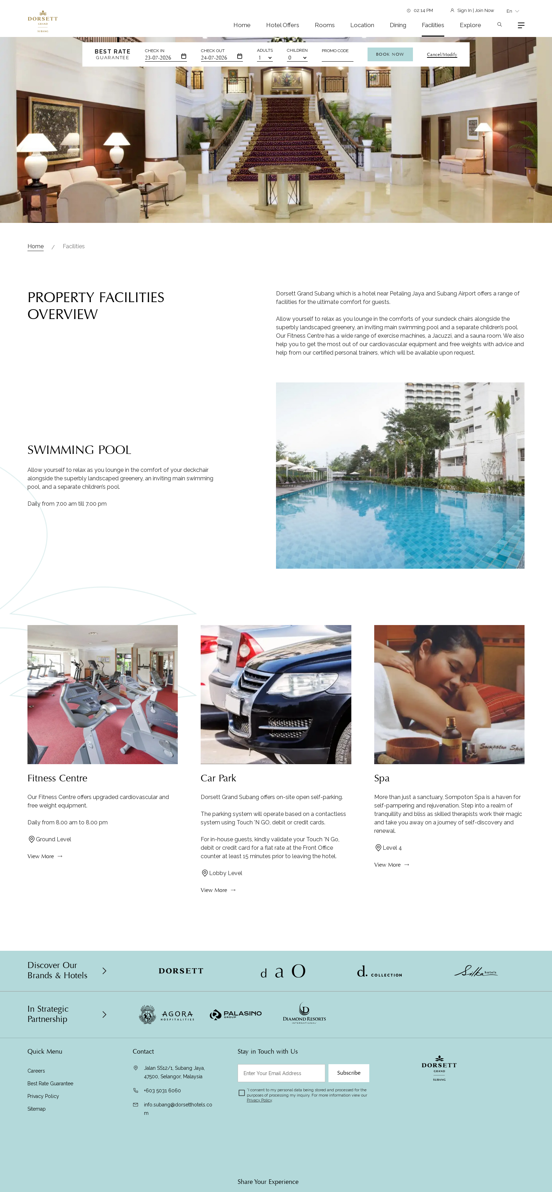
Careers (36, 1071)
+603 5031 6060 (162, 1090)
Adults (265, 50)
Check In (154, 50)
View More (40, 862)
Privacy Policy (43, 1096)
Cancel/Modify (442, 54)
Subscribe (348, 1072)
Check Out (213, 50)
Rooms (325, 25)
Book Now (390, 54)
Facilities (433, 25)
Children (297, 50)
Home (242, 25)
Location (362, 25)
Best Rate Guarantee (50, 1083)
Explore (470, 25)
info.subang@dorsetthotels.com (178, 1109)
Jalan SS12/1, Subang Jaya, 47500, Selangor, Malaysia (174, 1072)
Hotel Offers (282, 25)
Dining (398, 25)
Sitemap (36, 1109)
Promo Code (335, 50)
